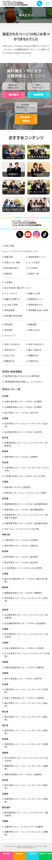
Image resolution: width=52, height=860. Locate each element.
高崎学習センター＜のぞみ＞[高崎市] (21, 456)
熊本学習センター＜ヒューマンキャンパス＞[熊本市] (26, 786)
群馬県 (5, 451)
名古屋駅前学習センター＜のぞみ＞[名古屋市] (25, 623)
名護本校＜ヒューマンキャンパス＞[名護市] (23, 826)
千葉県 (5, 481)
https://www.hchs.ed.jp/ (19, 52)
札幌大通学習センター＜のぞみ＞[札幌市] (23, 401)
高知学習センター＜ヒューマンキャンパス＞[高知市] (26, 745)
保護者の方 (33, 355)
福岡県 (5, 752)
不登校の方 (33, 361)
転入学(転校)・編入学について (17, 287)
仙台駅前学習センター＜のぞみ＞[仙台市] (23, 432)
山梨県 (5, 573)
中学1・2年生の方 (12, 344)
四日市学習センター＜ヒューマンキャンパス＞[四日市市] (26, 635)
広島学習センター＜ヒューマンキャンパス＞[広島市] (26, 691)
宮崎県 (5, 793)
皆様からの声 (34, 293)
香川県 (5, 725)
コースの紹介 (34, 262)
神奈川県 (6, 534)
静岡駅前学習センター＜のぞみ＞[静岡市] (23, 592)
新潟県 (5, 551)
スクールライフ (11, 293)
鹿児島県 (6, 807)
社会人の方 (9, 355)
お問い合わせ (34, 330)
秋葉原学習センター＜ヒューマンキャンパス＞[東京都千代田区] (26, 516)
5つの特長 (32, 268)
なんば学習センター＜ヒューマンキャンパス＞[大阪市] (27, 655)
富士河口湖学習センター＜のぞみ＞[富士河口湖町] (25, 580)
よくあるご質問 (11, 304)
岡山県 (5, 711)
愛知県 (5, 609)
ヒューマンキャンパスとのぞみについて (21, 251)
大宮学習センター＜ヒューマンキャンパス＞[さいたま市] (26, 469)
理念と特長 (9, 245)
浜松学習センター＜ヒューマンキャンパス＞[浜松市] (26, 599)
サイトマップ (9, 335)
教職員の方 (9, 361)
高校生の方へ (10, 349)
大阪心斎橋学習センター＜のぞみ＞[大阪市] (24, 648)
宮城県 (5, 418)
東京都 (5, 498)
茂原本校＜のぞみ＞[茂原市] (17, 487)
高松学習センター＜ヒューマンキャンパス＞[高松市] (26, 732)
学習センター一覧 (11, 389)
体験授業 (38, 94)
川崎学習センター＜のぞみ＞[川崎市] (21, 540)
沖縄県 (5, 821)
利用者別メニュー (36, 299)
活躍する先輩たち (12, 299)
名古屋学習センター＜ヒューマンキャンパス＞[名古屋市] (26, 616)
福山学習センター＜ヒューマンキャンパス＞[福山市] (26, 704)
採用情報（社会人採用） (38, 310)
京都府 (5, 661)
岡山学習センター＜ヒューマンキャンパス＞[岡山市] (26, 718)
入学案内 (8, 282)
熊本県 (5, 780)
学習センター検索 (12, 262)
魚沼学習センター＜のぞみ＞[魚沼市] (21, 562)
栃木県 (5, 437)
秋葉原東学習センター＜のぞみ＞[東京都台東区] (26, 523)
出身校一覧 (33, 273)
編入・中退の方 (35, 349)
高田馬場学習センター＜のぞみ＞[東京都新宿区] (26, 504)
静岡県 (5, 587)
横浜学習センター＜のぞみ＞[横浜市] (21, 545)
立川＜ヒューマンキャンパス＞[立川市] (21, 528)
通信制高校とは (35, 304)
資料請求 (14, 94)
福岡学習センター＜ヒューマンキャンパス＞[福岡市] (26, 767)
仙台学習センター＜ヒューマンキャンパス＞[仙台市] (26, 425)
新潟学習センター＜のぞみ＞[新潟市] (21, 556)
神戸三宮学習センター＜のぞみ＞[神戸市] (23, 678)
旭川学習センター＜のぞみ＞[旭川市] (21, 412)
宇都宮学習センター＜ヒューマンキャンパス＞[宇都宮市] (26, 444)
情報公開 (8, 256)
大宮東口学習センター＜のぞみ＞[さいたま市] (25, 476)
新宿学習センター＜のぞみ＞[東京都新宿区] (24, 509)
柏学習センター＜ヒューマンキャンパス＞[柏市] (25, 492)
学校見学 (8, 330)
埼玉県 (5, 462)
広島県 (5, 684)
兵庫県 (5, 673)
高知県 (5, 739)
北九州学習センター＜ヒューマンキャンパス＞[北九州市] (26, 759)
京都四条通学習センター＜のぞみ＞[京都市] (24, 667)
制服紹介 (8, 273)
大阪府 (5, 642)
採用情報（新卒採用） (13, 315)
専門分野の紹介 (11, 268)
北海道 (5, 396)
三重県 (5, 628)
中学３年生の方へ (36, 344)
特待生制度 (9, 310)
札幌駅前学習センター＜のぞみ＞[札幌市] (23, 407)
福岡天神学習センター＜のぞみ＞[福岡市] (23, 774)
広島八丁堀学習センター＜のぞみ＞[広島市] (24, 697)
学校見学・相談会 (26, 119)
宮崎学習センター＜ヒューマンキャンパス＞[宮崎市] (26, 800)
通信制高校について (37, 256)
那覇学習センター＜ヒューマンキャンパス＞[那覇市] (26, 833)
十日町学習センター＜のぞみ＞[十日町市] (23, 568)
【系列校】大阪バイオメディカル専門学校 (22, 376)
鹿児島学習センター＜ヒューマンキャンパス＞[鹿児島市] (26, 814)
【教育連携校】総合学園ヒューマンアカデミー (24, 381)
